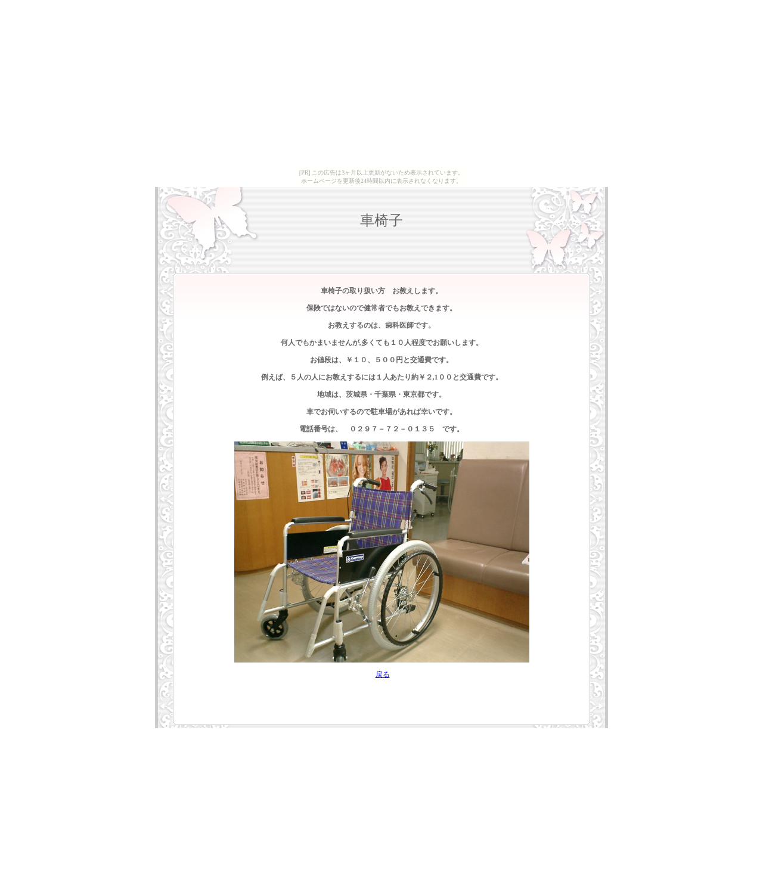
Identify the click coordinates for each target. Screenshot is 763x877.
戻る (383, 674)
